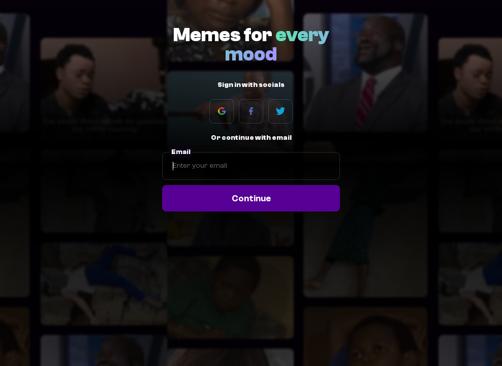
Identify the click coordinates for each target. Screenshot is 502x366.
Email (181, 152)
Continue (251, 198)
